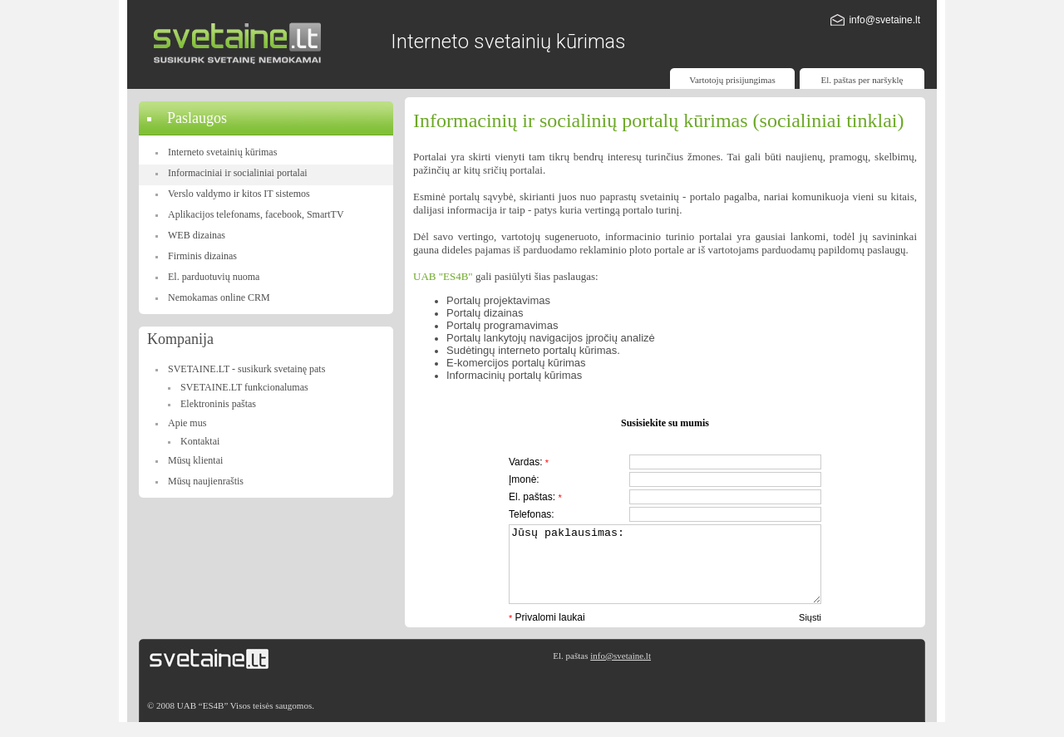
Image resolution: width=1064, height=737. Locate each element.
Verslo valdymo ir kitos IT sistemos (239, 193)
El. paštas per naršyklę (862, 80)
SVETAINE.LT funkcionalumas (244, 387)
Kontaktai (199, 441)
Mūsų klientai (195, 460)
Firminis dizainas (202, 256)
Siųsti (810, 632)
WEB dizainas (196, 235)
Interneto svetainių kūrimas (222, 152)
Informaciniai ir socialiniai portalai (238, 173)
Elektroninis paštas (218, 404)
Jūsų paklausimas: (665, 571)
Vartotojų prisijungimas (732, 80)
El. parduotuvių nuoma (213, 277)
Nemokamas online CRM (219, 297)
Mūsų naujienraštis (206, 481)
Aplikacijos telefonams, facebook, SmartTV (256, 214)
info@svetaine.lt (884, 20)
